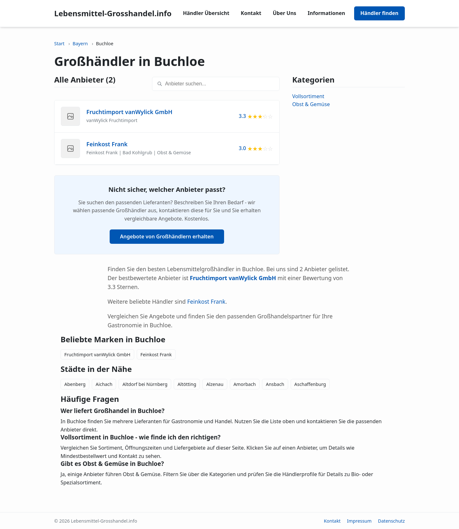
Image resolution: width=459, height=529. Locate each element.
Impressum (359, 521)
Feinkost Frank (206, 301)
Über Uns (284, 13)
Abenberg (75, 384)
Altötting (187, 384)
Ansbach (275, 384)
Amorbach (244, 384)
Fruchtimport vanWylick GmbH (97, 354)
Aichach (104, 384)
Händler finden (379, 13)
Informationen (326, 13)
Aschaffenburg (310, 384)
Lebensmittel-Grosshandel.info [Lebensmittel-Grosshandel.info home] (112, 13)
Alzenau (214, 384)
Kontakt (251, 13)
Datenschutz (391, 521)
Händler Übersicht (206, 13)
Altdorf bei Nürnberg (144, 384)
